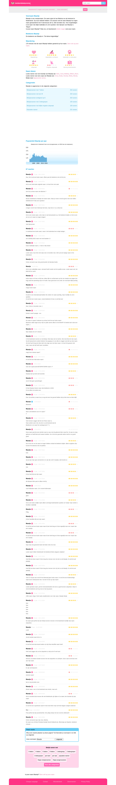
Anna (56, 76)
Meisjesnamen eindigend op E (52, 98)
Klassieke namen (52, 110)
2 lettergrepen (71, 751)
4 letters (38, 751)
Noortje (66, 76)
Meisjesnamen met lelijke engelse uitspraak (52, 106)
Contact (45, 781)
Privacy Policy (85, 781)
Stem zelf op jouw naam (46, 774)
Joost (62, 74)
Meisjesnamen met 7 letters (52, 90)
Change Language (32, 781)
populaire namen (64, 756)
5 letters (45, 751)
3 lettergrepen (38, 756)
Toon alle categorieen (52, 764)
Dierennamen (71, 781)
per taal (54, 756)
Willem (72, 74)
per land (47, 756)
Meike (70, 76)
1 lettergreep (61, 751)
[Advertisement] (16, 39)
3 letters (30, 751)
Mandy (75, 76)
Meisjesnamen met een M (52, 94)
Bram (76, 74)
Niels (57, 74)
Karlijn (61, 76)
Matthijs (66, 74)
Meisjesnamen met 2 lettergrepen (52, 102)
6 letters (52, 751)
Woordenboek (57, 781)
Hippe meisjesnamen (44, 760)
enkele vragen (60, 29)
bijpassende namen (40, 78)
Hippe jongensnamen (59, 760)
